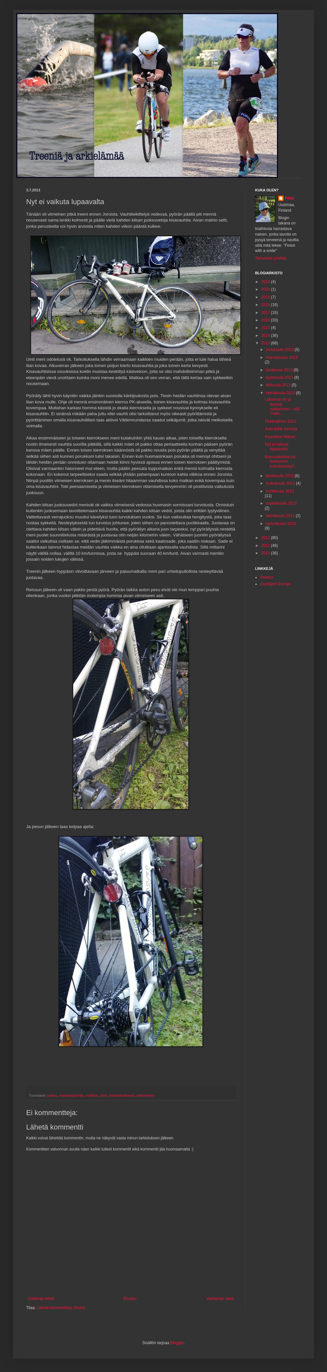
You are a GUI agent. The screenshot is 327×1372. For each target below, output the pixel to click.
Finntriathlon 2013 (280, 421)
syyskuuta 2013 (280, 377)
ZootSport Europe (275, 584)
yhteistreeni (145, 1095)
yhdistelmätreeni (121, 1095)
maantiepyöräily (71, 1095)
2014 (266, 335)
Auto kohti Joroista (281, 429)
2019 (266, 297)
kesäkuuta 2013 (280, 475)
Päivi (289, 198)
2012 (266, 537)
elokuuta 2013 (279, 385)
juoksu (52, 1095)
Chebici (266, 577)
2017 (266, 312)
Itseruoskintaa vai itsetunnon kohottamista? (280, 461)
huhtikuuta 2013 (280, 491)
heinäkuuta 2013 (281, 393)
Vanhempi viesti (220, 1298)
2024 (266, 282)
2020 (266, 289)
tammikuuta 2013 (281, 523)
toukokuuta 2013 (281, 483)
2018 (266, 304)
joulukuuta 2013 (280, 349)
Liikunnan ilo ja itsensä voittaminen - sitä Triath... (282, 406)
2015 (266, 327)
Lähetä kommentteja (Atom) (61, 1307)
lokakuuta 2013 (280, 370)
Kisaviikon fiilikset (280, 437)
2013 (266, 343)
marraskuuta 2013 (282, 357)
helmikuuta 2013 (281, 515)
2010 (266, 553)
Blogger (177, 1343)
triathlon (92, 1095)
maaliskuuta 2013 (281, 503)
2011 (266, 545)
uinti (103, 1095)
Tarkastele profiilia (270, 258)
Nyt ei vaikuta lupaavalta (276, 446)
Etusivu (130, 1298)
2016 (266, 320)
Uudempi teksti (41, 1298)
